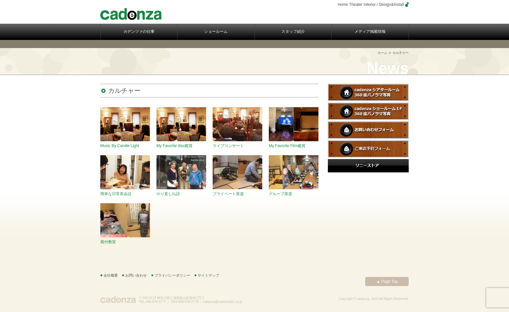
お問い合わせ (136, 275)
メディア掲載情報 (370, 31)
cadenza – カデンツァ (130, 13)
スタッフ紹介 (293, 31)
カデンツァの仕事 (139, 31)
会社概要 (111, 275)
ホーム (382, 53)
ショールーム (216, 31)
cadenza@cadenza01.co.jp (222, 302)
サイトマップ (208, 275)
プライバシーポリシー (172, 275)
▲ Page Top (387, 281)
